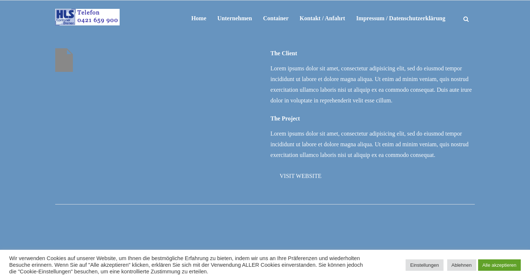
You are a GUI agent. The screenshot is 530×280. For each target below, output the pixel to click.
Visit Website (301, 176)
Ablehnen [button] (462, 265)
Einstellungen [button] (424, 265)
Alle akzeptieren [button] (500, 265)
